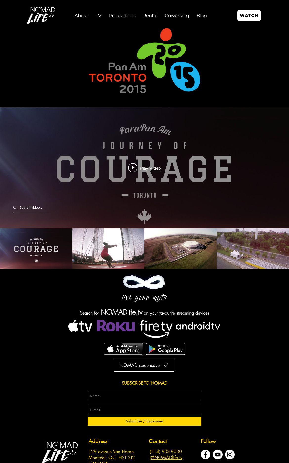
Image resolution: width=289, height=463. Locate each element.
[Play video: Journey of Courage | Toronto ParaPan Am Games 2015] (144, 168)
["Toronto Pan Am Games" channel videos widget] (144, 188)
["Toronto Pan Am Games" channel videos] (144, 248)
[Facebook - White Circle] (205, 454)
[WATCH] (249, 15)
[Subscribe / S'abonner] (144, 421)
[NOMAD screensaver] (144, 365)
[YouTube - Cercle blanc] (218, 454)
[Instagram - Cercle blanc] (230, 454)
